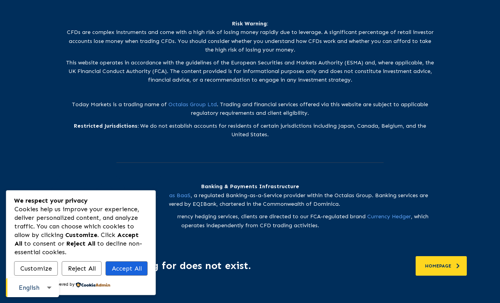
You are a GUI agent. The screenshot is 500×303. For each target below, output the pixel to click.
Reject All (82, 268)
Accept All (127, 268)
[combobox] (32, 287)
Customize (36, 268)
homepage (442, 266)
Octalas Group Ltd (192, 104)
